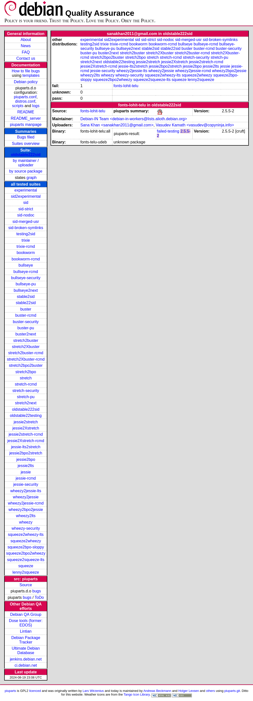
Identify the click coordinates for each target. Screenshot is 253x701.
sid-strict (25, 209)
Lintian (26, 631)
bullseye (25, 265)
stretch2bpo (26, 372)
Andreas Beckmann (157, 691)
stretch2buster (25, 340)
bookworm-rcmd (26, 259)
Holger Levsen (188, 691)
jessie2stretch (26, 422)
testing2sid (25, 234)
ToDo (39, 597)
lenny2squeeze (26, 572)
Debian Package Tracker (25, 640)
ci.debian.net (26, 665)
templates (30, 75)
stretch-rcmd (26, 384)
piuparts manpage (25, 124)
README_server (26, 118)
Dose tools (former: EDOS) (25, 623)
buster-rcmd (25, 315)
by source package (25, 171)
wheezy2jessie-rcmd (26, 503)
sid (25, 202)
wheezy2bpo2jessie (26, 509)
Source (25, 585)
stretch (26, 378)
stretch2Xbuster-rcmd (26, 359)
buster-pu (26, 328)
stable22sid (26, 303)
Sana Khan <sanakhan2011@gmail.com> (116, 125)
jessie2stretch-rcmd (26, 434)
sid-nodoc (25, 215)
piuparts (10, 691)
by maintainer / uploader (26, 162)
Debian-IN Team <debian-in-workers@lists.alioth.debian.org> (133, 119)
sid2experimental (26, 196)
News (26, 46)
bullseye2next (26, 290)
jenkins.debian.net (26, 659)
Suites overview (25, 143)
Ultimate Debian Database (26, 650)
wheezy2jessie (25, 497)
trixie (25, 240)
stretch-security (25, 391)
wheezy (25, 522)
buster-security (26, 322)
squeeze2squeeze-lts (25, 560)
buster (25, 309)
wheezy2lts (26, 516)
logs (35, 106)
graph (31, 177)
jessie (26, 472)
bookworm (26, 253)
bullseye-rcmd (26, 272)
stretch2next (25, 403)
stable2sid (26, 296)
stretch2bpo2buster (26, 365)
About (25, 40)
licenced (35, 691)
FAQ (26, 52)
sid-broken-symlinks (25, 228)
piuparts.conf (25, 97)
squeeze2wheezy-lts (26, 534)
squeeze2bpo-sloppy (26, 547)
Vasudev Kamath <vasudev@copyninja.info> (195, 125)
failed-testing (168, 131)
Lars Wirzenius (93, 691)
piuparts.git (232, 691)
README (25, 112)
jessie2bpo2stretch (25, 453)
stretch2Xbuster (25, 347)
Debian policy (25, 82)
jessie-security (25, 484)
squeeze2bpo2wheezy (25, 553)
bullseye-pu (26, 284)
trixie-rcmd (26, 246)
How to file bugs (26, 71)
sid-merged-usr (26, 221)
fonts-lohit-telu (125, 86)
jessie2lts (26, 466)
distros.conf (25, 101)
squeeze (25, 566)
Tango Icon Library (137, 694)
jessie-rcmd (26, 478)
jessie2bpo (25, 459)
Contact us (25, 58)
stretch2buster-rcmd (25, 353)
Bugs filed (25, 137)
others (210, 691)
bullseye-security (25, 278)
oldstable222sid (25, 155)
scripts (17, 106)
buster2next (26, 334)
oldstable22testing (26, 415)
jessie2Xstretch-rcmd (25, 441)
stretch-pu (26, 397)
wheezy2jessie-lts (25, 491)
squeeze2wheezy (26, 541)
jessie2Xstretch (25, 428)
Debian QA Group (25, 614)
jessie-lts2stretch (25, 447)
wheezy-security (26, 528)
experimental (26, 190)
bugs (36, 591)
